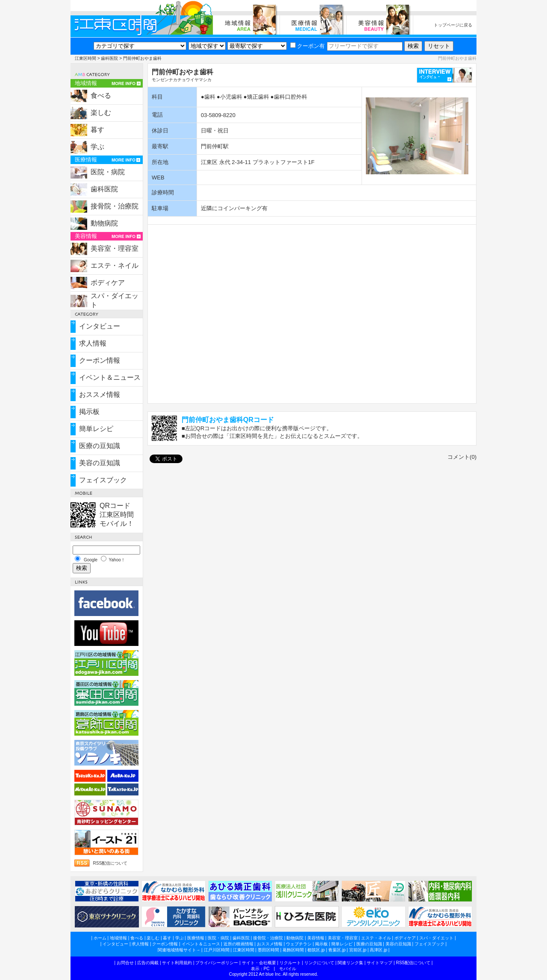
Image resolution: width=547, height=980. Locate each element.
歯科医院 (109, 58)
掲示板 (89, 411)
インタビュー (99, 326)
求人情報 (92, 343)
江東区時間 (85, 58)
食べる (101, 95)
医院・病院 (108, 172)
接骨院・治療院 (114, 206)
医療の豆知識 (99, 445)
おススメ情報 (99, 394)
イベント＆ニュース (110, 377)
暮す (97, 129)
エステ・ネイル (114, 265)
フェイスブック (103, 480)
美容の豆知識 (99, 463)
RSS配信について (110, 863)
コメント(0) (461, 457)
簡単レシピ (96, 428)
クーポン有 (307, 46)
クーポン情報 (99, 360)
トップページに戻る (453, 25)
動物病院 (104, 223)
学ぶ (97, 146)
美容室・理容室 (114, 248)
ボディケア (108, 282)
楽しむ (101, 112)
